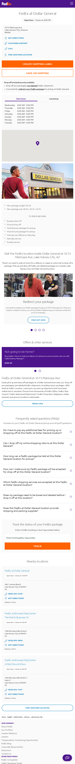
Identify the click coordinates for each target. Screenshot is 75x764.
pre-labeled (32, 84)
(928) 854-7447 (15, 686)
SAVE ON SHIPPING (25, 71)
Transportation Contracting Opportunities (19, 736)
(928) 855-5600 (15, 637)
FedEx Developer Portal (11, 759)
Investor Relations (9, 729)
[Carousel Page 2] (40, 369)
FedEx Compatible (9, 755)
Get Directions (14, 38)
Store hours (21, 97)
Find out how (36, 317)
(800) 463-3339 (15, 591)
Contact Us (6, 749)
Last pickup (54, 97)
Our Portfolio (7, 725)
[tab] (32, 328)
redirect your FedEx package (31, 88)
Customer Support (16, 43)
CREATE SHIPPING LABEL (27, 62)
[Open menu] (71, 3)
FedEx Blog (6, 739)
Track (37, 543)
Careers (4, 732)
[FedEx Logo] (7, 3)
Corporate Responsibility (12, 742)
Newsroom (6, 746)
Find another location (18, 54)
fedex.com (22, 400)
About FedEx (7, 722)
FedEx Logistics (8, 762)
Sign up (8, 361)
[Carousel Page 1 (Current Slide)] (35, 369)
